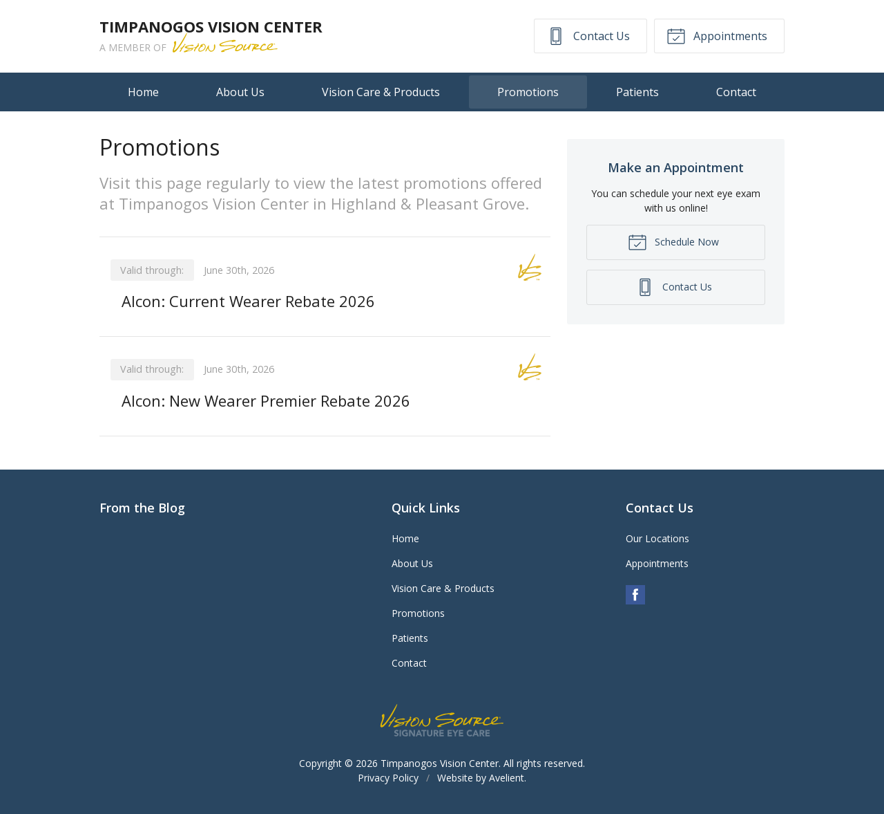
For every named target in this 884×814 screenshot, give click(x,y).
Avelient (506, 777)
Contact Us (588, 35)
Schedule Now (673, 241)
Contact (736, 92)
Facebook (635, 594)
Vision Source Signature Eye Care (442, 720)
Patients (637, 92)
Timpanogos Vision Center (440, 763)
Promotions (528, 92)
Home (143, 92)
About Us (240, 92)
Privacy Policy (388, 777)
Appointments (716, 35)
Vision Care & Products (381, 92)
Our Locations (657, 538)
